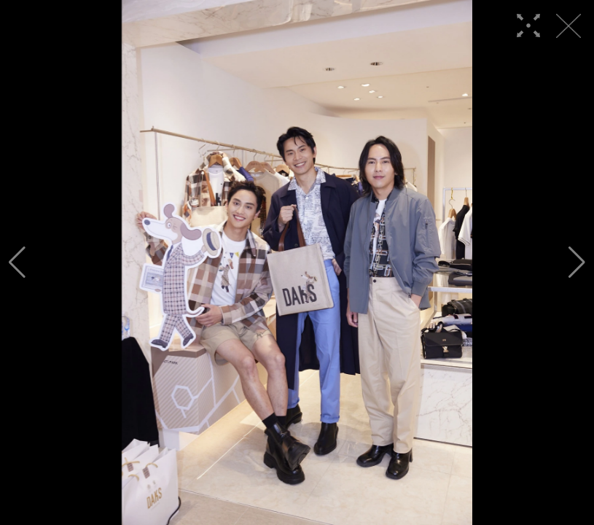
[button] (17, 262)
